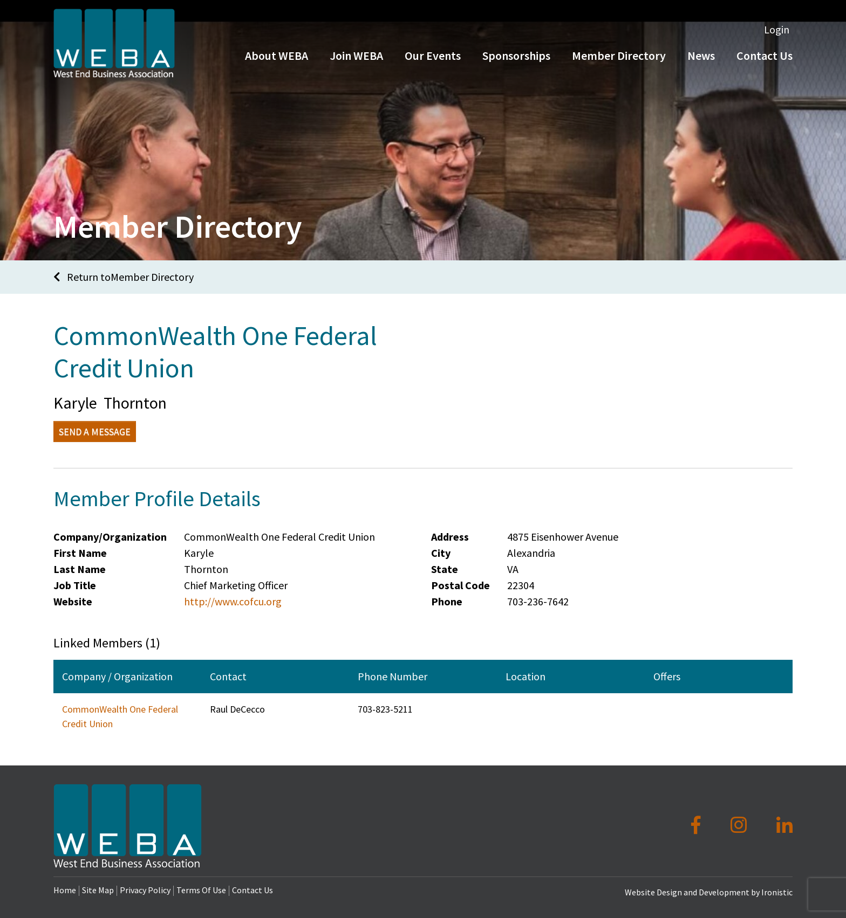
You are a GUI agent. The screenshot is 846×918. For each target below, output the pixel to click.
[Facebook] (698, 825)
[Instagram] (741, 825)
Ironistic (777, 892)
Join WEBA (356, 63)
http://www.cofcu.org (233, 601)
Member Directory (619, 63)
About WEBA (276, 63)
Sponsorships (516, 63)
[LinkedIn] (784, 825)
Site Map (98, 890)
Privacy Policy (145, 890)
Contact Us (764, 63)
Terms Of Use (201, 890)
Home (64, 890)
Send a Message (95, 431)
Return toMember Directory (123, 277)
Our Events (433, 63)
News (701, 63)
